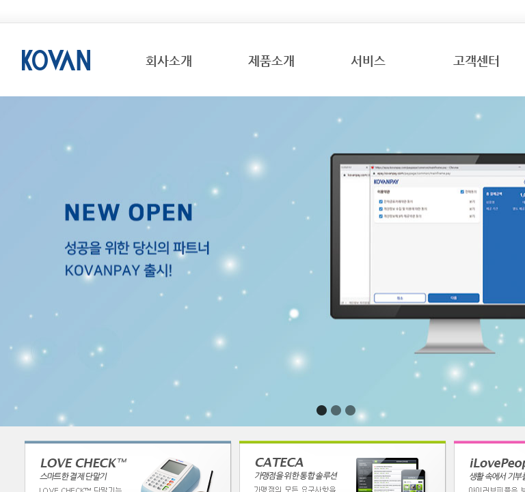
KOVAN (56, 60)
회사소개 (169, 60)
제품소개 (271, 60)
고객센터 (476, 60)
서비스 (368, 60)
